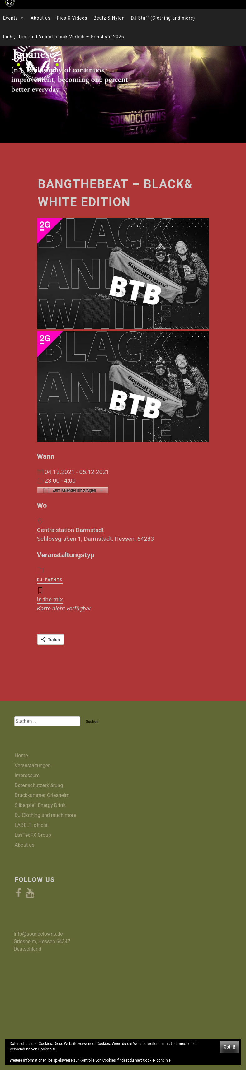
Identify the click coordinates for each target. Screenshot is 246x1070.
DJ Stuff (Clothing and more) (163, 18)
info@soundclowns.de (38, 934)
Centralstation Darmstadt (70, 530)
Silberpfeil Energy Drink (40, 805)
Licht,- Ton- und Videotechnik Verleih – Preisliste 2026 (63, 36)
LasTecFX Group (33, 835)
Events (13, 18)
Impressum (27, 775)
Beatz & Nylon (109, 18)
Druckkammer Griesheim (42, 795)
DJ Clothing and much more (45, 815)
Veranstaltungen (33, 765)
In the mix (50, 599)
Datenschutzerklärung (39, 785)
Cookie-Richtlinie (157, 1060)
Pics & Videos (72, 18)
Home (21, 755)
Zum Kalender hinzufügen (69, 490)
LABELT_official (32, 825)
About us (40, 18)
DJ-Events (50, 580)
